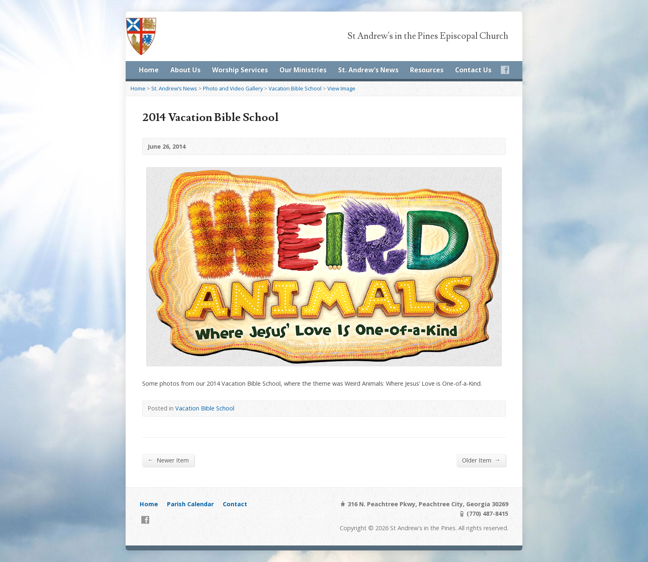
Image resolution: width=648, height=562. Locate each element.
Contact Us (473, 69)
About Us (185, 69)
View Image (341, 88)
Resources (426, 69)
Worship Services (240, 69)
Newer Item (168, 460)
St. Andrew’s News (368, 69)
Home (149, 69)
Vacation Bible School (295, 88)
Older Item (481, 460)
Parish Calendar (190, 504)
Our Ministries (302, 69)
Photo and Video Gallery (233, 88)
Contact (235, 504)
